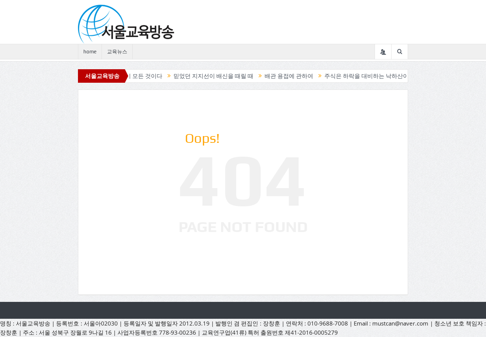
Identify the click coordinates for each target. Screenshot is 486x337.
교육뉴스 (117, 52)
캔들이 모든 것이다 (139, 76)
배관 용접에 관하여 (290, 76)
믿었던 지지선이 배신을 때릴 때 (215, 76)
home (90, 52)
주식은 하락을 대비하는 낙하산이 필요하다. (381, 76)
